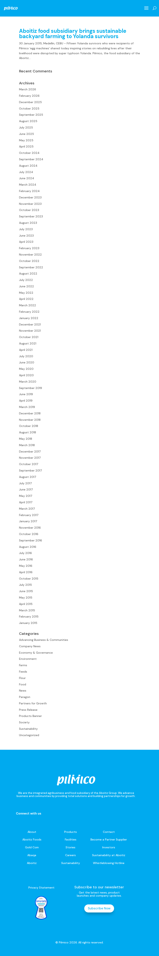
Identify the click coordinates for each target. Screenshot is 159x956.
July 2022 (26, 280)
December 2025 (30, 102)
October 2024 (29, 153)
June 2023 (26, 235)
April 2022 (26, 299)
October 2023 (29, 210)
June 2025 (26, 134)
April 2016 (26, 572)
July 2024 (26, 172)
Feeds (23, 671)
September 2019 (30, 388)
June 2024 (26, 178)
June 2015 (26, 591)
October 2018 (28, 426)
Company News (30, 646)
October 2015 (28, 578)
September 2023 (31, 216)
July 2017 (25, 483)
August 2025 (28, 121)
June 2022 (26, 286)
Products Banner (30, 716)
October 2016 (28, 534)
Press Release (28, 710)
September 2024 (31, 159)
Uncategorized (29, 735)
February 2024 (29, 191)
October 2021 (28, 337)
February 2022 (29, 312)
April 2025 (26, 146)
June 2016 (26, 559)
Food (22, 684)
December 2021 (30, 324)
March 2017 (27, 508)
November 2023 (30, 204)
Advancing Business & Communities (43, 640)
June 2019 (26, 394)
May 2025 (26, 140)
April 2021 (26, 350)
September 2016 (30, 540)
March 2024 (27, 184)
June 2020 (26, 362)
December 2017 (30, 451)
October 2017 (28, 464)
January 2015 (28, 623)
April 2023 (26, 242)
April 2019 (26, 400)
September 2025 (31, 115)
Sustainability (28, 729)
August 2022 (28, 273)
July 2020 (26, 356)
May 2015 (25, 597)
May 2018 (25, 439)
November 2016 (30, 527)
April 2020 (26, 375)
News (22, 690)
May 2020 (26, 369)
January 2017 (28, 521)
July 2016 (25, 553)
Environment (28, 659)
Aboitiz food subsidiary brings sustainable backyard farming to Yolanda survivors (72, 33)
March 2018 (27, 445)
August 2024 (28, 165)
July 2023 (26, 229)
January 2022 (28, 318)
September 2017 (30, 470)
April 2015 (26, 604)
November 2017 (30, 458)
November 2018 (30, 420)
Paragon (24, 697)
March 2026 (27, 89)
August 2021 (27, 343)
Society (24, 722)
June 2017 (26, 489)
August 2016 (27, 547)
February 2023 (29, 248)
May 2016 (25, 566)
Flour (22, 678)
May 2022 (26, 293)
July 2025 (26, 127)
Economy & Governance (36, 652)
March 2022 (27, 305)
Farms (23, 665)
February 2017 (29, 515)
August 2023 (28, 223)
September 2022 (31, 267)
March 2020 (27, 381)
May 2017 (25, 496)
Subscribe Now (99, 908)
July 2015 (25, 585)
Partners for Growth (33, 703)
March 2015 (27, 610)
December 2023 (30, 197)
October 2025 (29, 108)
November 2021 (30, 330)
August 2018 (27, 432)
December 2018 (30, 413)
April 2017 (26, 502)
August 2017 (27, 477)
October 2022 (29, 261)
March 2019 (27, 407)
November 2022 (30, 254)
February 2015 (29, 616)
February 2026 (29, 96)
